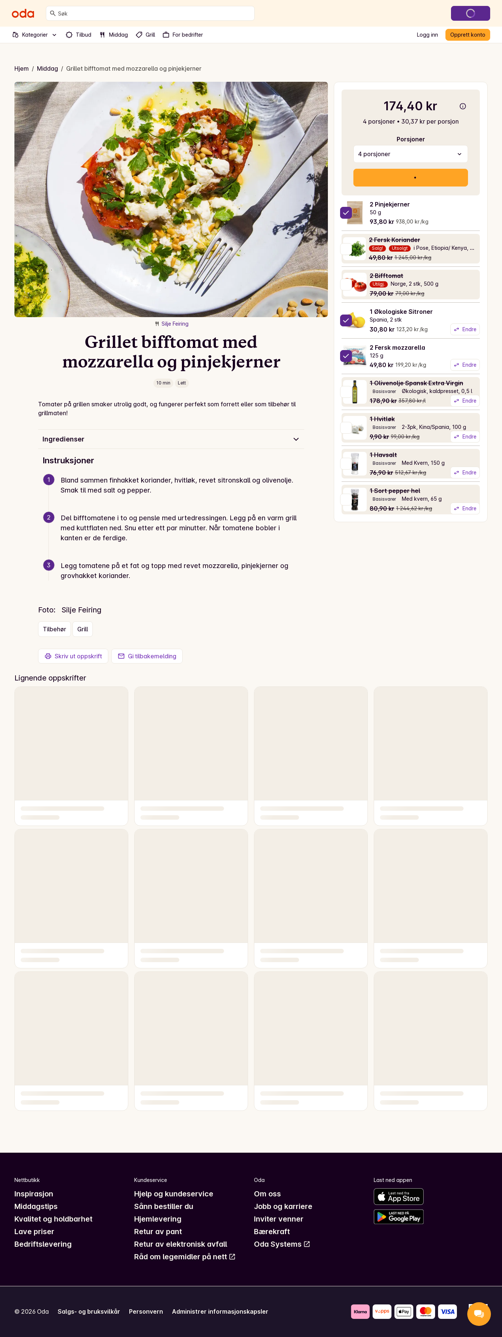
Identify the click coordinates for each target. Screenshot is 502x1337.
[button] (174, 494)
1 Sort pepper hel (395, 490)
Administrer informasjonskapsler (220, 1311)
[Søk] (53, 13)
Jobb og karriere (283, 1206)
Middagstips (36, 1206)
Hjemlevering (158, 1219)
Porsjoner (411, 139)
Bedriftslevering (43, 1244)
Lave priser (34, 1231)
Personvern (146, 1311)
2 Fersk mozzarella (397, 347)
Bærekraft (272, 1231)
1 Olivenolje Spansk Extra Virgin (416, 383)
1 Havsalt (383, 454)
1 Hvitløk (382, 419)
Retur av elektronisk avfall (180, 1244)
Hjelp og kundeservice (173, 1193)
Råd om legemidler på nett (185, 1256)
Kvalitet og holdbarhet (53, 1219)
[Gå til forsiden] (23, 13)
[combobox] (154, 13)
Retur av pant (158, 1231)
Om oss (267, 1193)
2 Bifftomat (386, 275)
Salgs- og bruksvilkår (89, 1311)
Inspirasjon (33, 1193)
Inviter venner (278, 1219)
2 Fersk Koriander (394, 239)
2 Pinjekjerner (390, 204)
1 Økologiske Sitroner (401, 311)
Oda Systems (282, 1244)
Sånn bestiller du (163, 1206)
